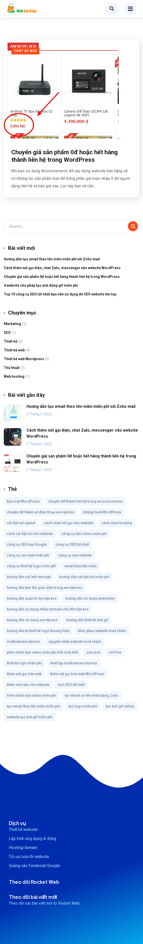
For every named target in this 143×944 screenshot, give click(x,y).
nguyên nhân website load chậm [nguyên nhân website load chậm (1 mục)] (75, 642)
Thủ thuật (12, 368)
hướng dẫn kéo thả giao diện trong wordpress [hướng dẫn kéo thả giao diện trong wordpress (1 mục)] (44, 588)
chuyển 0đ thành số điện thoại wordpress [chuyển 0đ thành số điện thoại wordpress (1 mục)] (40, 512)
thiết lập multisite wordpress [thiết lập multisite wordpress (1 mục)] (73, 663)
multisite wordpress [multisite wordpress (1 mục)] (23, 642)
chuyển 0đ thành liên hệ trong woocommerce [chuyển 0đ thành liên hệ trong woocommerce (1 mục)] (85, 501)
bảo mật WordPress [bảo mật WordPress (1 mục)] (23, 501)
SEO (7, 333)
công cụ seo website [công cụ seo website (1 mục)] (75, 555)
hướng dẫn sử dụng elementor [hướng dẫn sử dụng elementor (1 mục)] (90, 598)
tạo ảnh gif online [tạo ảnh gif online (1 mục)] (120, 706)
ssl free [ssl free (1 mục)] (115, 652)
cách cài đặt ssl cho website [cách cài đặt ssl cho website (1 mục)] (30, 534)
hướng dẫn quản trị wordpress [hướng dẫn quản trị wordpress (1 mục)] (32, 598)
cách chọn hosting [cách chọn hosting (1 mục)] (117, 523)
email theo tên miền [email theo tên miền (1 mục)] (80, 566)
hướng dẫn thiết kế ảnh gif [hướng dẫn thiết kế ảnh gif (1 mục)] (87, 620)
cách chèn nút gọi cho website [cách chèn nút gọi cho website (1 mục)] (68, 523)
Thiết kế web (25, 51)
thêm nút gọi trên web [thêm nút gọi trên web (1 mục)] (24, 674)
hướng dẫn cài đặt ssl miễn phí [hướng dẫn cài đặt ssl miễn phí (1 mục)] (84, 577)
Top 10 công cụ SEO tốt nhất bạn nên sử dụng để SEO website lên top (60, 294)
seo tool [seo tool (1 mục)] (93, 652)
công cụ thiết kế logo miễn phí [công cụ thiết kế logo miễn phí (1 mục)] (31, 566)
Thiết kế (10, 341)
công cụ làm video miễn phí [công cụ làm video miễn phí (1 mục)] (84, 534)
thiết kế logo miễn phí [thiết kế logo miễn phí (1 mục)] (24, 663)
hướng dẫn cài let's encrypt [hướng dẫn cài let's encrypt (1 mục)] (29, 577)
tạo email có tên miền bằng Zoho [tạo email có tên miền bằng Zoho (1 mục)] (92, 695)
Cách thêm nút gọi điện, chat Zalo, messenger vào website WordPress (62, 268)
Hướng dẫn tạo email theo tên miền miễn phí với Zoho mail (52, 259)
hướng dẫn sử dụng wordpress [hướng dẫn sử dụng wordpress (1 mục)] (32, 620)
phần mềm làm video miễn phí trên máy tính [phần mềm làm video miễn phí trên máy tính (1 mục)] (42, 652)
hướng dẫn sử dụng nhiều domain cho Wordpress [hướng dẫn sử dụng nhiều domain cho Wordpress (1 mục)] (48, 609)
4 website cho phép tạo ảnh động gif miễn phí (41, 285)
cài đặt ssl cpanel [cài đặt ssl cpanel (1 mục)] (21, 523)
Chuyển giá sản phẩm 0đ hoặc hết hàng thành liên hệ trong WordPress (64, 156)
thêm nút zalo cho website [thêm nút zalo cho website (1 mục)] (28, 685)
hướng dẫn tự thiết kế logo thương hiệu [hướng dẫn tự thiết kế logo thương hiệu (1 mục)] (38, 631)
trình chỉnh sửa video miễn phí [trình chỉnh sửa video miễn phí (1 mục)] (31, 695)
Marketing (12, 324)
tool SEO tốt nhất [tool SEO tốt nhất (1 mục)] (71, 685)
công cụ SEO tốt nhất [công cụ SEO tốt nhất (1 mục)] (72, 544)
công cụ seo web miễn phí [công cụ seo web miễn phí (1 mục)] (28, 555)
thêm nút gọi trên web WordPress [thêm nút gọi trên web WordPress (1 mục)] (77, 674)
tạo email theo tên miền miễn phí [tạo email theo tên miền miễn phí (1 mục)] (33, 706)
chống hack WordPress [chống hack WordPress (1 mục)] (102, 512)
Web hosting (14, 376)
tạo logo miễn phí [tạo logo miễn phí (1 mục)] (82, 706)
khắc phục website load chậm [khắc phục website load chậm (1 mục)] (102, 631)
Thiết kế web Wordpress (24, 359)
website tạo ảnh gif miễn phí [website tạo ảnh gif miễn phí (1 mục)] (29, 717)
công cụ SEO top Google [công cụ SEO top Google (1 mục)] (27, 544)
